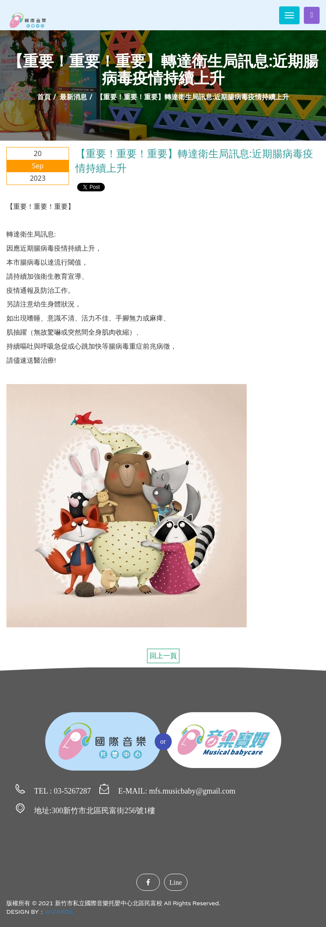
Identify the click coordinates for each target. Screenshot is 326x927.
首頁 (44, 97)
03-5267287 (72, 791)
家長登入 (311, 15)
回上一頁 (163, 656)
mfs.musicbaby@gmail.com (192, 791)
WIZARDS (59, 911)
